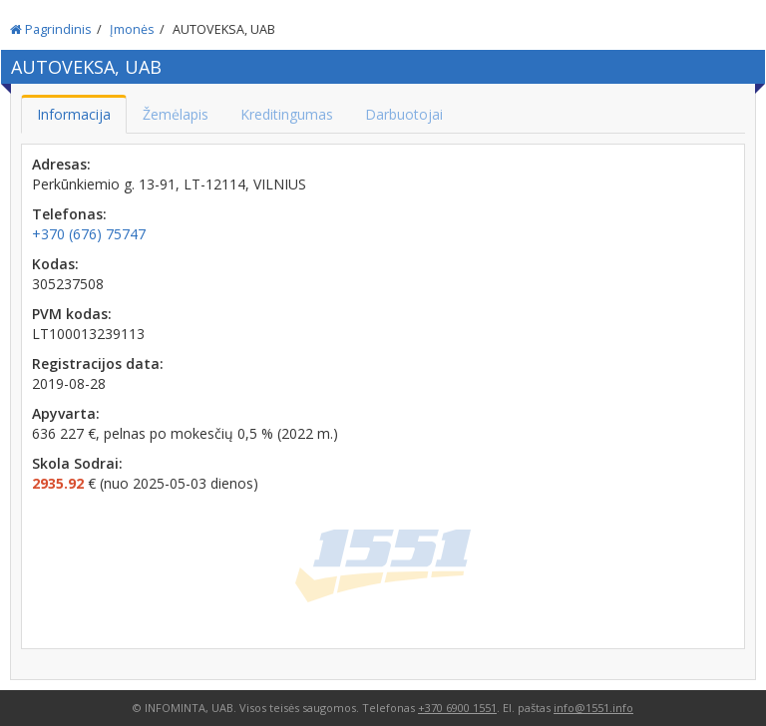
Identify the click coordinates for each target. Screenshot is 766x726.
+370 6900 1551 (457, 707)
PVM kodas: (72, 313)
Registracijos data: (98, 363)
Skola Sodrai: (77, 463)
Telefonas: (69, 213)
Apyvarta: (66, 413)
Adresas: (61, 164)
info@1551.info (593, 707)
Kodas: (55, 263)
